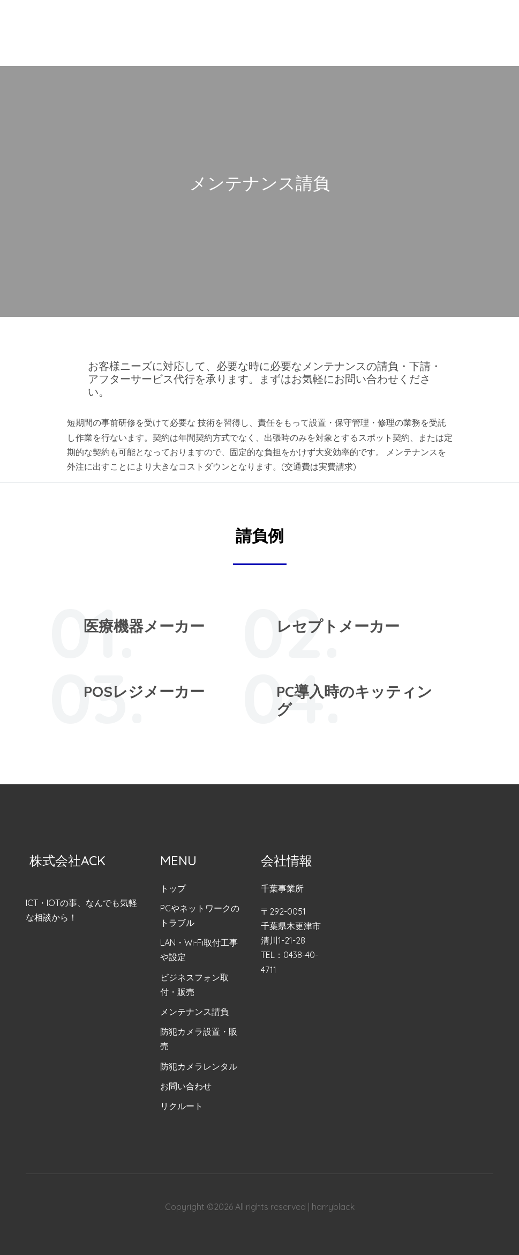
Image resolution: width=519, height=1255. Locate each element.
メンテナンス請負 (194, 1011)
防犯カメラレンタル (198, 1066)
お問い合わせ (186, 1086)
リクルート (181, 1106)
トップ (173, 888)
